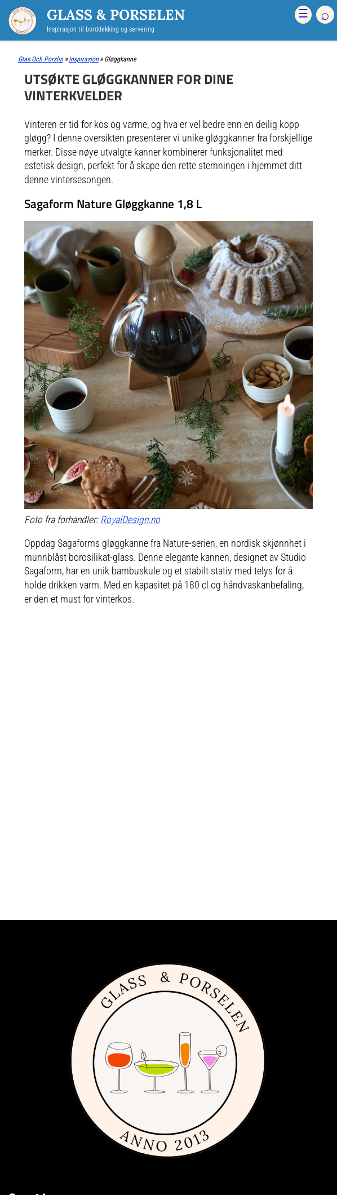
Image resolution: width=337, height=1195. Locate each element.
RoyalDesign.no (130, 519)
